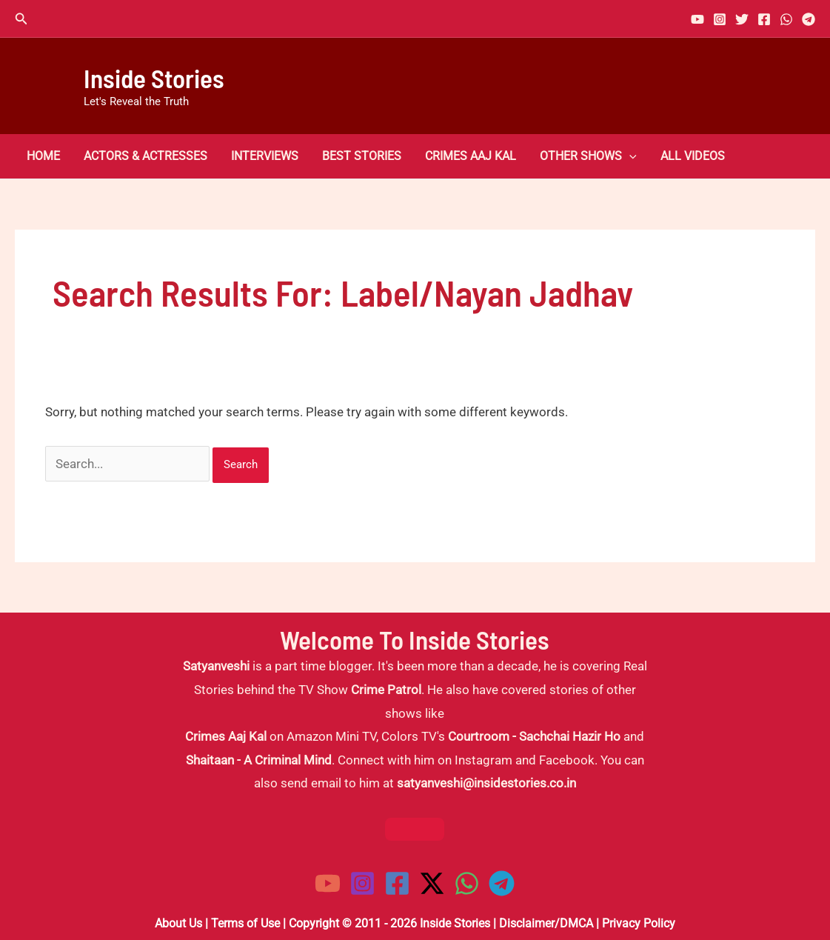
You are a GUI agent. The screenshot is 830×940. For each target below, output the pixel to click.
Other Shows (588, 156)
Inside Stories (154, 77)
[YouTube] (697, 19)
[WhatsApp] (786, 19)
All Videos (692, 156)
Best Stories (361, 156)
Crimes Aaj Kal (470, 156)
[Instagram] (719, 19)
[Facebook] (764, 19)
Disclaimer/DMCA (546, 923)
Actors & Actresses (145, 156)
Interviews (264, 156)
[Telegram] (808, 19)
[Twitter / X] (432, 883)
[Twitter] (742, 19)
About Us (178, 923)
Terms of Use (245, 923)
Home (43, 156)
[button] (21, 19)
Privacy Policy (638, 923)
